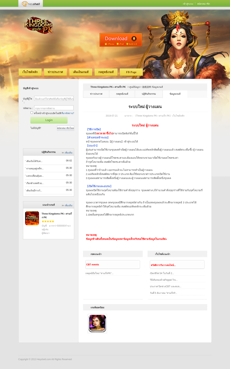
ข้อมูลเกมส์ (175, 94)
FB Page (131, 72)
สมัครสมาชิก (203, 4)
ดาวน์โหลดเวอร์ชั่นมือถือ (121, 40)
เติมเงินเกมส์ (80, 72)
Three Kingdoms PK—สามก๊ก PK (108, 87)
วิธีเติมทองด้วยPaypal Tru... (164, 280)
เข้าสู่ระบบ (188, 4)
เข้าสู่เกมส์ (49, 120)
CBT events (92, 264)
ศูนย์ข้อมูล (134, 87)
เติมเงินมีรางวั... (34, 190)
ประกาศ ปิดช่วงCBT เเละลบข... (165, 286)
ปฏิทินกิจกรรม (149, 94)
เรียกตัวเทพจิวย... (35, 183)
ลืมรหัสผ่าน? (68, 113)
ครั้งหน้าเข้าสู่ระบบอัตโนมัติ (46, 113)
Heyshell (30, 3)
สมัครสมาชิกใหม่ (65, 128)
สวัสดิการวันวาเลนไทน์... (163, 265)
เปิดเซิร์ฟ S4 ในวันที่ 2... (162, 273)
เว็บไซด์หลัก (30, 72)
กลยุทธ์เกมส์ (106, 72)
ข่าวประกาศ (55, 72)
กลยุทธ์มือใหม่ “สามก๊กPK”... (99, 273)
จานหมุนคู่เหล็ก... (35, 168)
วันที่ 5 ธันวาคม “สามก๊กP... (163, 293)
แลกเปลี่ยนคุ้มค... (35, 176)
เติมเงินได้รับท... (34, 161)
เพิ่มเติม (68, 152)
